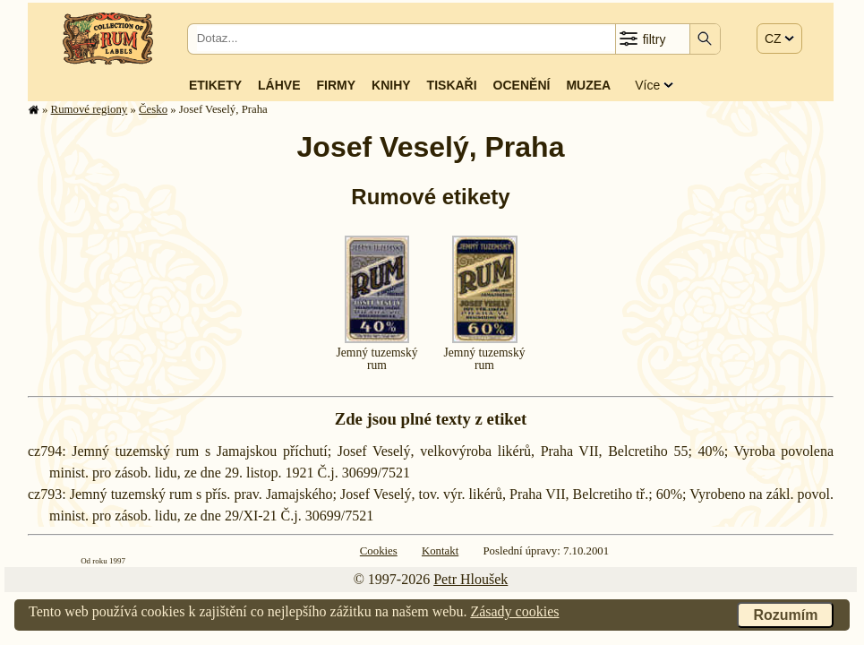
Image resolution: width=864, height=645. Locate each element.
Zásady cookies (514, 611)
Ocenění (522, 85)
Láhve (279, 85)
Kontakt (440, 551)
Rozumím (785, 615)
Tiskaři (452, 85)
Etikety (215, 85)
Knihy (391, 85)
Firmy (335, 85)
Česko (153, 109)
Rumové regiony (89, 109)
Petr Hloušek (470, 579)
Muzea (588, 85)
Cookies (379, 551)
